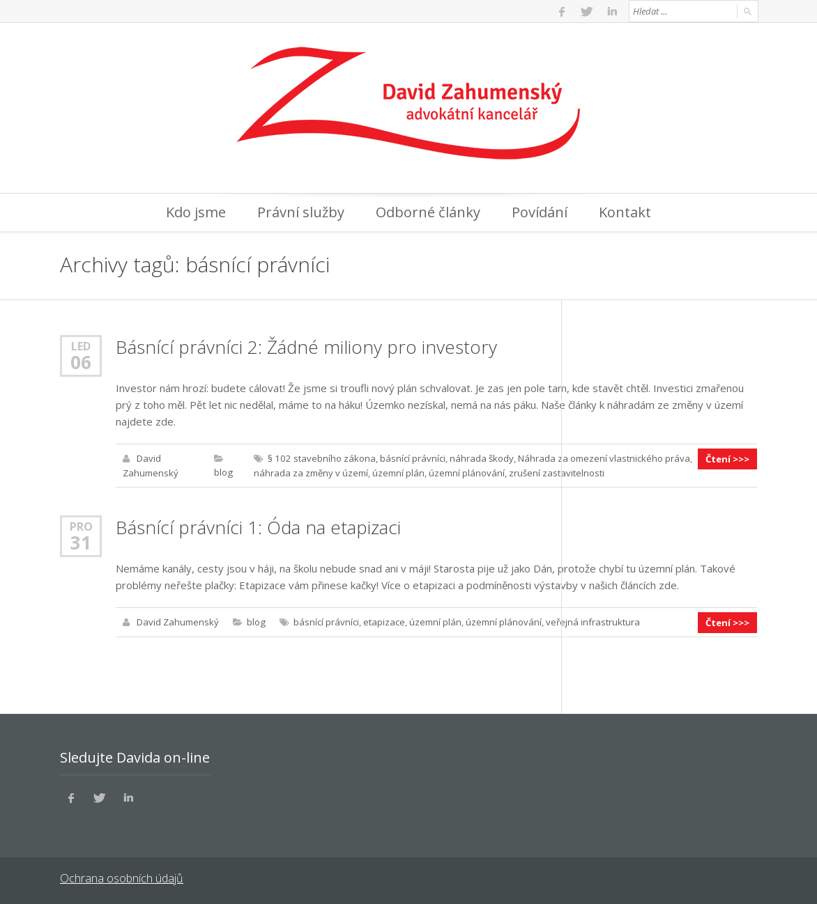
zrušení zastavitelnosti (556, 472)
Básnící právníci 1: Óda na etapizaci (258, 526)
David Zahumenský (178, 621)
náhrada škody (479, 458)
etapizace (383, 621)
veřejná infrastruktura (592, 621)
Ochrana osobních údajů (121, 876)
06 (80, 362)
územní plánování (466, 472)
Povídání (539, 212)
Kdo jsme (196, 212)
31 (80, 542)
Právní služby (300, 212)
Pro (81, 525)
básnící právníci (410, 458)
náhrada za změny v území (310, 472)
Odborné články (428, 212)
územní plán (398, 472)
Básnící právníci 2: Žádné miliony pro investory (306, 346)
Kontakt (625, 212)
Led (81, 345)
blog (223, 472)
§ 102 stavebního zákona (320, 458)
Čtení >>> (728, 458)
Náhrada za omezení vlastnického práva (601, 458)
